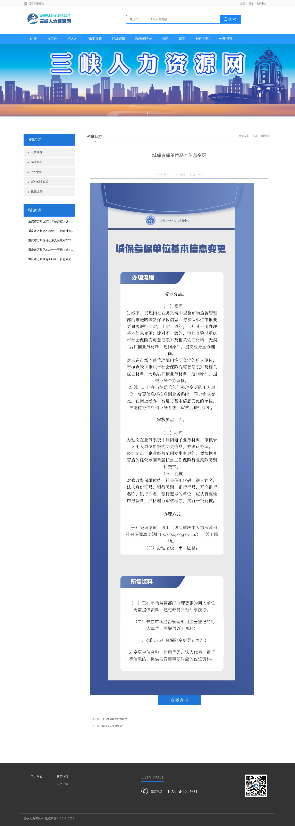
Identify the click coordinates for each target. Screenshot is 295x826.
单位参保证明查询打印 (114, 718)
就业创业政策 (39, 181)
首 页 (33, 38)
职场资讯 (118, 38)
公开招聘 (225, 38)
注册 (242, 3)
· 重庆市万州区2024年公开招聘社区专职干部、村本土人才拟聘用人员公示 (72, 230)
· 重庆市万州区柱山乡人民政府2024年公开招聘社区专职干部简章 (67, 240)
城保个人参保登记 (112, 726)
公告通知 (37, 152)
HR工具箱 (94, 38)
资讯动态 (265, 135)
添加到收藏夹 (36, 3)
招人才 (72, 38)
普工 (182, 38)
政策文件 (37, 191)
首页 (254, 135)
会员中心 (261, 3)
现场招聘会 (143, 38)
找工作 (52, 38)
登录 (251, 3)
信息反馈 (62, 784)
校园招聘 (202, 38)
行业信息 (37, 171)
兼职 (165, 38)
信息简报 (37, 162)
